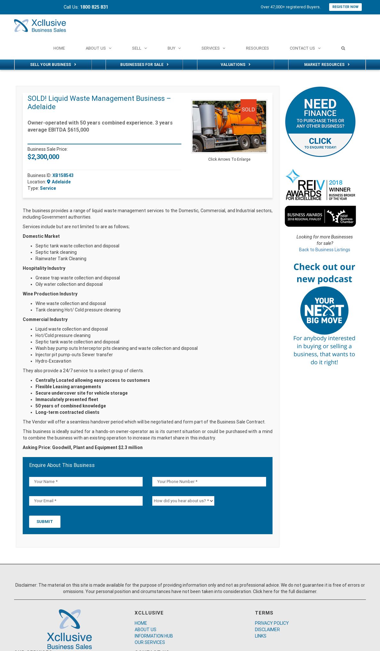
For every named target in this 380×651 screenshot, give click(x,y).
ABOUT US (145, 629)
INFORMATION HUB (154, 636)
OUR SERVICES (150, 642)
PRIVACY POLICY (272, 623)
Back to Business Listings (324, 249)
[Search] (343, 48)
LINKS (260, 636)
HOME (141, 623)
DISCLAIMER (267, 629)
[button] (262, 105)
